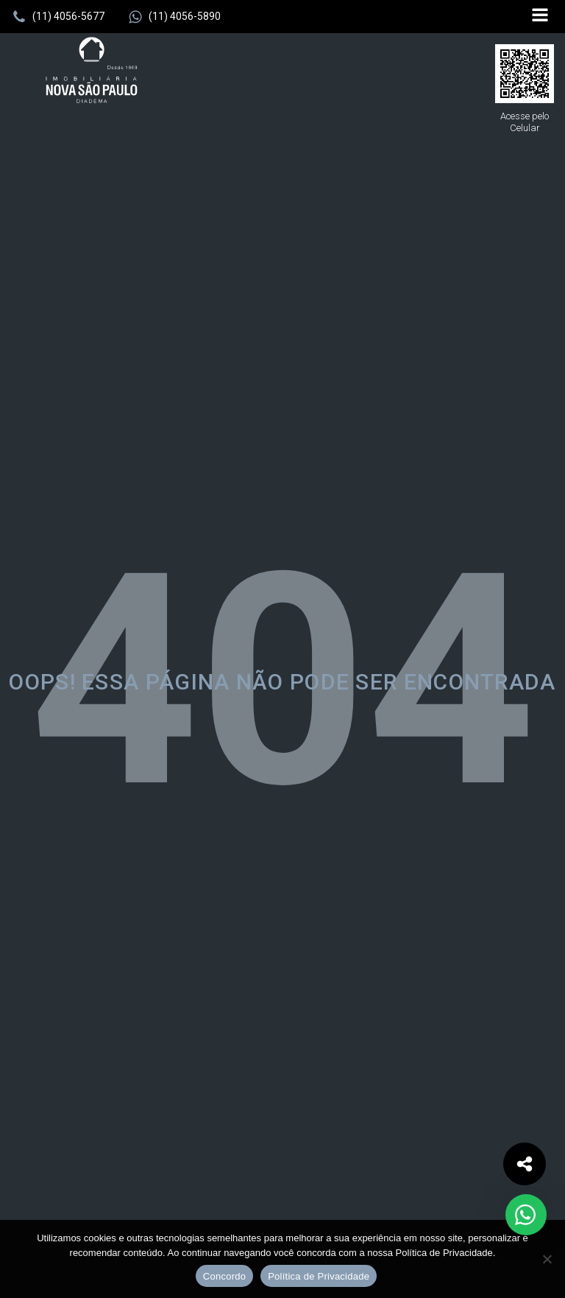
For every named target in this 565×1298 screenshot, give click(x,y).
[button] (58, 17)
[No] (546, 1259)
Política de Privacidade (318, 1276)
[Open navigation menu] (540, 16)
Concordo (224, 1276)
